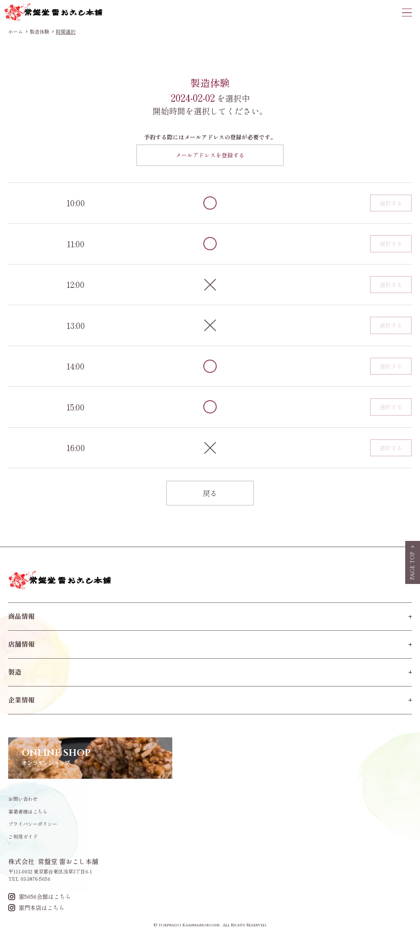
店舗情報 (21, 644)
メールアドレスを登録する (210, 155)
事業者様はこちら (28, 811)
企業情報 (21, 700)
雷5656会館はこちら (39, 896)
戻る (210, 493)
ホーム (15, 31)
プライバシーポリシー (32, 824)
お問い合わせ (23, 799)
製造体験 (39, 31)
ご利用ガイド (23, 836)
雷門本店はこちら (36, 907)
